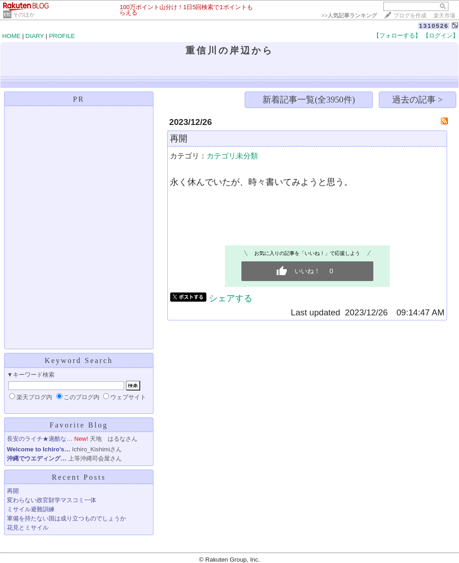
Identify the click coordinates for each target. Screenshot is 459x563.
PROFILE (62, 35)
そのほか (24, 14)
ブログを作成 (409, 15)
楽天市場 (444, 15)
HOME (11, 35)
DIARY (35, 35)
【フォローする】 (397, 35)
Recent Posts (79, 477)
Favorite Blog (78, 425)
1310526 (434, 25)
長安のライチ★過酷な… (39, 438)
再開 (13, 490)
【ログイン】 (441, 35)
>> (349, 15)
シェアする (230, 298)
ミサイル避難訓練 (31, 509)
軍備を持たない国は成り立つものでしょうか (66, 518)
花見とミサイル (28, 527)
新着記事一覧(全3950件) (308, 99)
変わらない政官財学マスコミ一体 (51, 500)
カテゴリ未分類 (232, 156)
